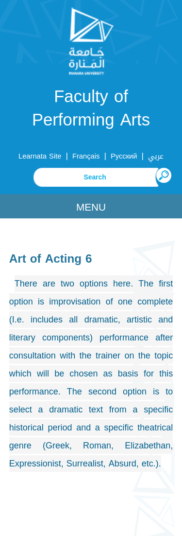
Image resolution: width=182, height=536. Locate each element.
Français (85, 156)
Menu (91, 207)
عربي (156, 156)
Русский (124, 156)
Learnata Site (39, 156)
